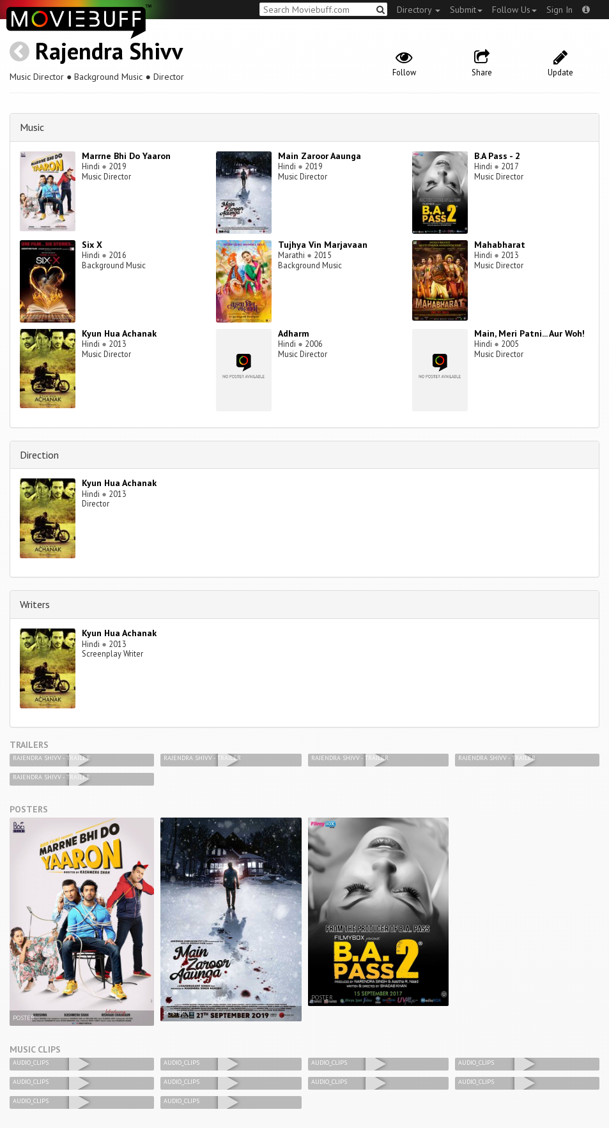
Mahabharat (499, 244)
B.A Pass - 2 (497, 156)
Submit (466, 9)
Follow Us (514, 9)
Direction (39, 454)
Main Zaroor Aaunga (319, 156)
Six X (92, 244)
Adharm (293, 333)
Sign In (559, 9)
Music (32, 127)
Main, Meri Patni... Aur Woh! (529, 333)
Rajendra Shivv (109, 51)
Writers (35, 604)
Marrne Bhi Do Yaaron (126, 156)
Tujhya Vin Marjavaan (322, 244)
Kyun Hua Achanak (119, 333)
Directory (418, 9)
